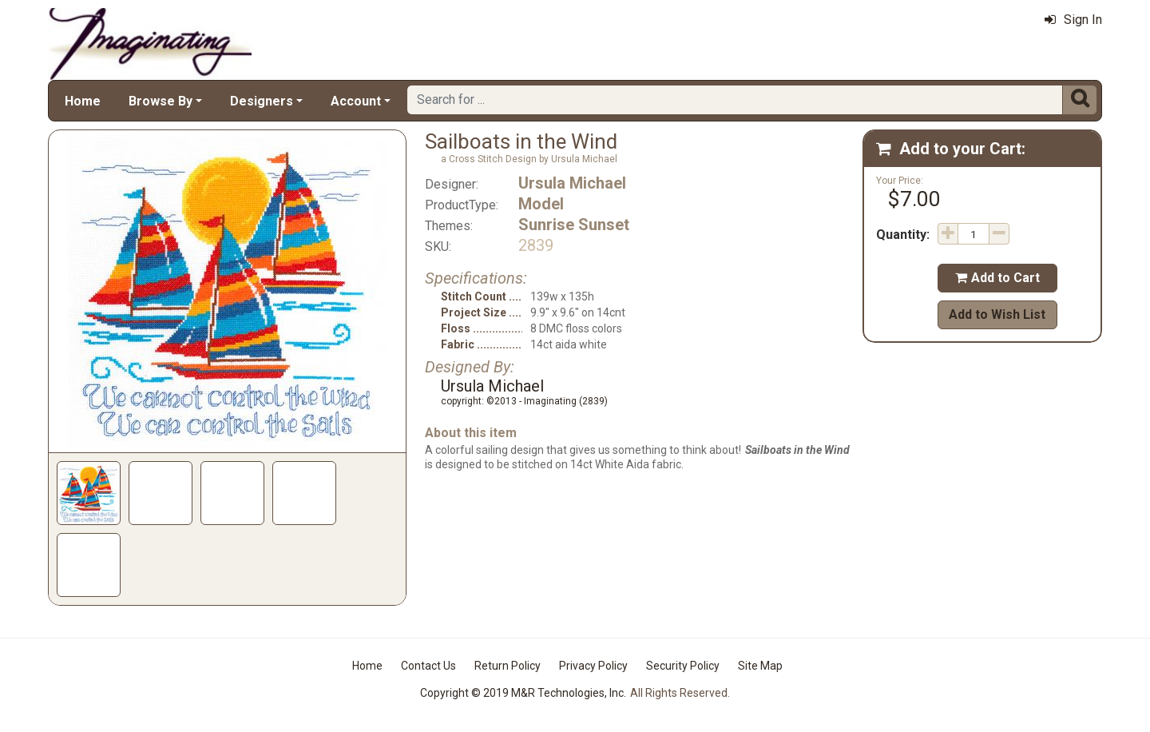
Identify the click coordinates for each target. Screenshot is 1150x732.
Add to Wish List (997, 314)
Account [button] (356, 101)
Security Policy (683, 665)
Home (83, 101)
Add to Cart (997, 277)
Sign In (1073, 19)
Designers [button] (261, 101)
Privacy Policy (593, 665)
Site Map (760, 665)
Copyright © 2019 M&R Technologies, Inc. (523, 692)
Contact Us (428, 665)
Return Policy (507, 665)
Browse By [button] (160, 101)
